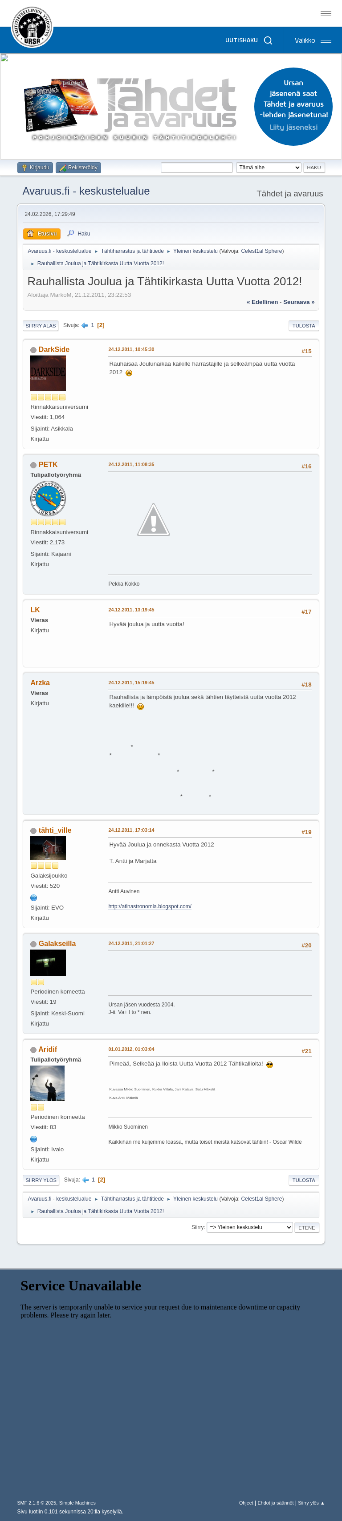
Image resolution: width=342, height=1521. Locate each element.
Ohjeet (246, 1502)
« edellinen (262, 302)
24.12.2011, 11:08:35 (131, 464)
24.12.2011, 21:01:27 (131, 943)
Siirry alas (40, 325)
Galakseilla (57, 943)
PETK (48, 464)
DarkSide (54, 349)
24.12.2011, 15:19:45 (131, 682)
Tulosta (304, 325)
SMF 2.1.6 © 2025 (36, 1502)
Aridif (47, 1049)
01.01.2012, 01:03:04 (131, 1049)
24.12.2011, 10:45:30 (131, 349)
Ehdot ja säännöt (275, 1502)
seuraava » (298, 302)
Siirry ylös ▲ (311, 1502)
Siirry (197, 1227)
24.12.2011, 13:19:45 (131, 609)
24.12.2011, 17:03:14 (131, 830)
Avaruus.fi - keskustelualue (86, 191)
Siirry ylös (41, 1180)
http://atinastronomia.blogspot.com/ (149, 906)
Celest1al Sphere (261, 251)
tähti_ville (55, 830)
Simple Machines (77, 1502)
